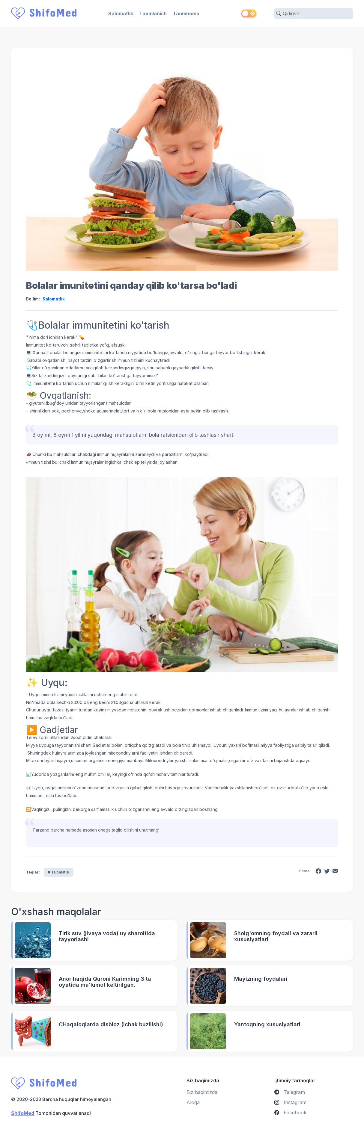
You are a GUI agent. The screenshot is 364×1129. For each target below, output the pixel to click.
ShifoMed (22, 1113)
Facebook (290, 1112)
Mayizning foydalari (261, 979)
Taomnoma (186, 13)
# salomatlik (58, 872)
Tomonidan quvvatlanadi (51, 1112)
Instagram (290, 1102)
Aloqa (193, 1102)
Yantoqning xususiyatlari (267, 1024)
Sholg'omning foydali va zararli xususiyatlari (276, 936)
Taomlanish (153, 13)
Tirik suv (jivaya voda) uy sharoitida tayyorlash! (107, 936)
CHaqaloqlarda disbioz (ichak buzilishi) (111, 1024)
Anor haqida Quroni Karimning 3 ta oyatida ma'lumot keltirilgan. (105, 982)
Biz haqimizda (201, 1092)
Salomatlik (120, 13)
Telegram (289, 1092)
